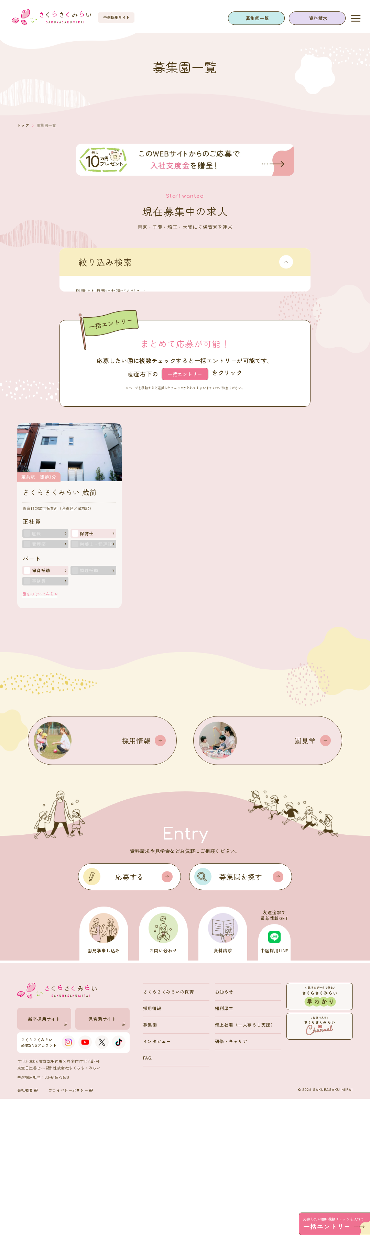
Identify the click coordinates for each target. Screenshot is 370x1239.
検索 (201, 414)
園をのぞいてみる (39, 734)
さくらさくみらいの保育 (168, 1132)
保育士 (87, 673)
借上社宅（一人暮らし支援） (245, 1165)
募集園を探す (251, 1016)
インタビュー (157, 1181)
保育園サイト (106, 1161)
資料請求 (318, 18)
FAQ (147, 1198)
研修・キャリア (231, 1181)
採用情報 (152, 1148)
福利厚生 (224, 1148)
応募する (144, 1016)
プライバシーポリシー (70, 1230)
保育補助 (41, 711)
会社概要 (27, 1230)
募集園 (150, 1165)
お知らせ (224, 1132)
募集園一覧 (257, 18)
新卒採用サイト (47, 1161)
